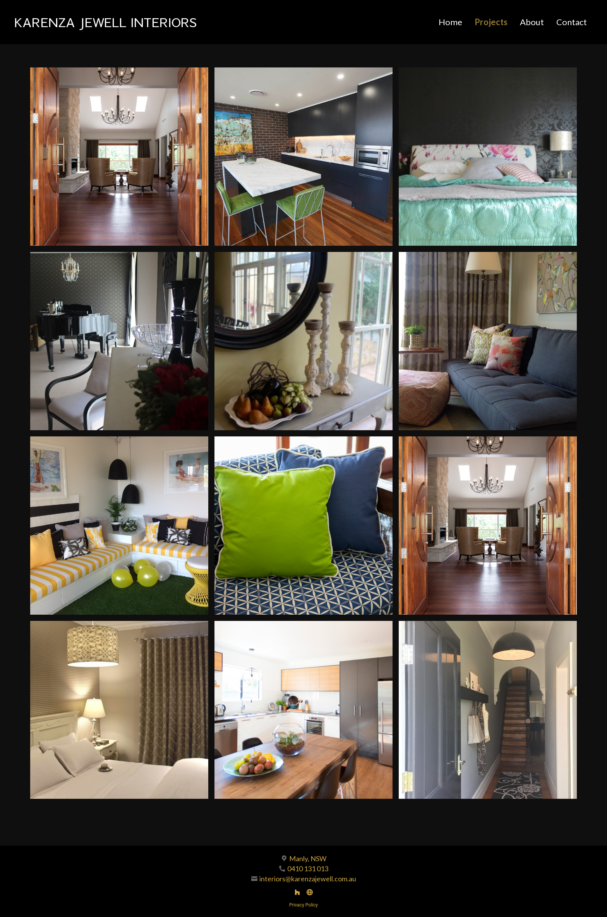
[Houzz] (297, 892)
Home (450, 22)
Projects (491, 22)
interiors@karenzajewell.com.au (307, 878)
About (532, 22)
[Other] (310, 892)
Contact (571, 22)
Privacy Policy (303, 905)
